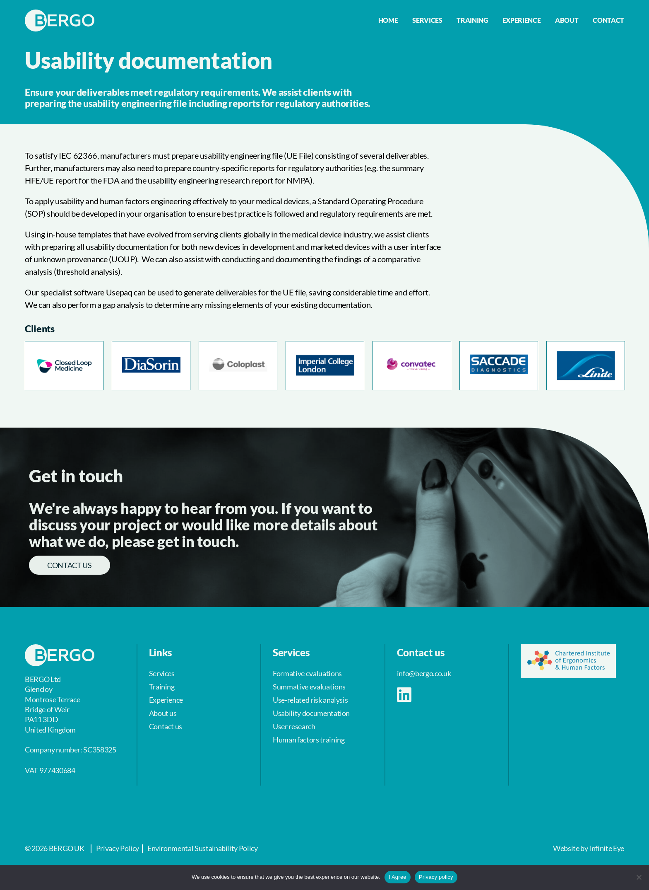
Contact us (69, 565)
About (566, 20)
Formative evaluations (307, 673)
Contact (608, 20)
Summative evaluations (309, 686)
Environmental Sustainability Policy (202, 848)
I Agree (397, 877)
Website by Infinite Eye (588, 848)
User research (294, 726)
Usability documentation (311, 713)
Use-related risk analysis (310, 699)
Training (472, 20)
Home (388, 20)
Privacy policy (436, 877)
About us (163, 713)
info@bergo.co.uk (424, 673)
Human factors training (308, 739)
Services (427, 20)
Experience (521, 20)
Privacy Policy (117, 848)
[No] (639, 877)
